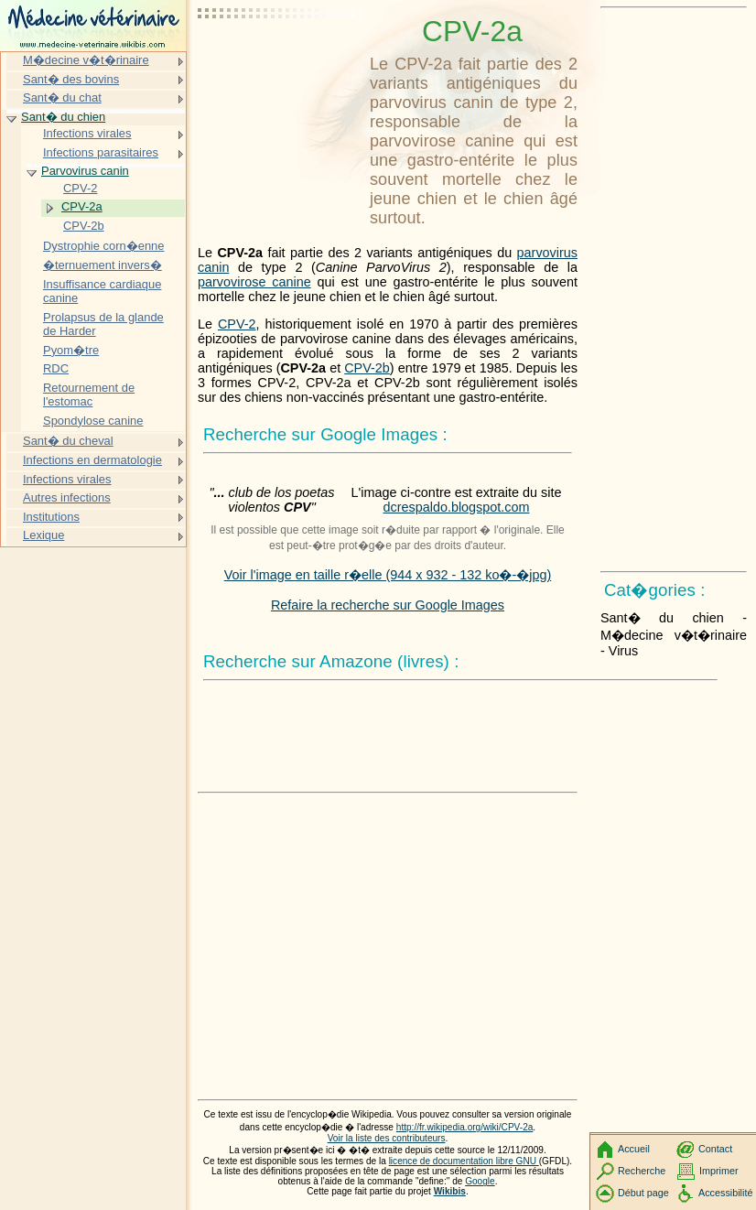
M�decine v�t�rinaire (86, 60)
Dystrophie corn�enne (104, 246)
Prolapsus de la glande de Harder (103, 324)
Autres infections (67, 497)
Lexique (43, 535)
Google (480, 1181)
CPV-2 (237, 324)
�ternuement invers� (102, 265)
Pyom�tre (71, 350)
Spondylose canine (93, 420)
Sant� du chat (62, 97)
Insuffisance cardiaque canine (102, 291)
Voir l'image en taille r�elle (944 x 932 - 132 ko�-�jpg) (388, 574)
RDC (56, 368)
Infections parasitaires (100, 152)
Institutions (51, 517)
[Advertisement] (280, 59)
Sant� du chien (63, 117)
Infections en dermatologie (92, 460)
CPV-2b (367, 368)
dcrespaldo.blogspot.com (456, 507)
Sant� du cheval (68, 441)
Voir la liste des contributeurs (387, 1138)
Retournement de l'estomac (89, 395)
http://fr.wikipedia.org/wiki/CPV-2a (465, 1127)
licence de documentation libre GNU (464, 1161)
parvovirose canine (254, 282)
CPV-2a (82, 206)
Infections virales (87, 133)
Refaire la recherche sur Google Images (387, 605)
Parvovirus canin (85, 171)
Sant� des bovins (71, 79)
